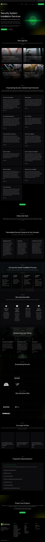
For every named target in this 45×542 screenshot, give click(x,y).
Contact (36, 4)
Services (23, 4)
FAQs (30, 4)
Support (33, 4)
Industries (27, 4)
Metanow (8, 540)
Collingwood (19, 218)
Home (20, 4)
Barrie (15, 218)
